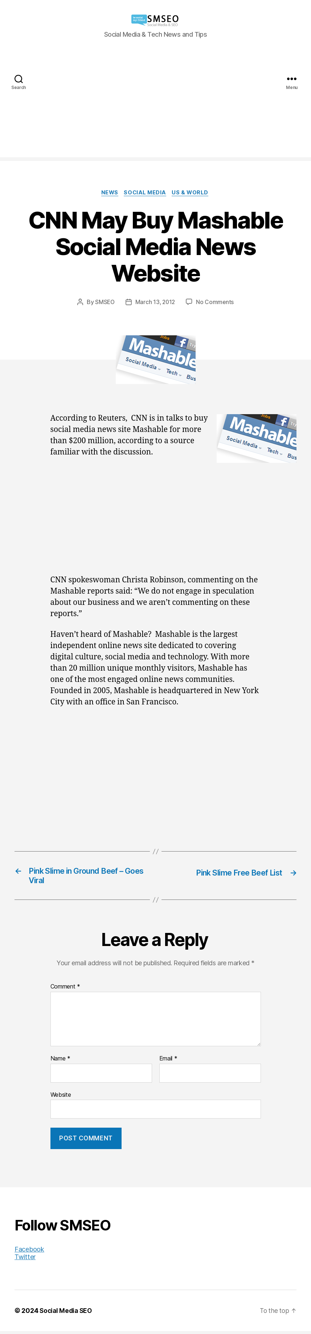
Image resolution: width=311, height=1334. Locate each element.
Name (60, 1061)
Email (168, 1061)
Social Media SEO (67, 1313)
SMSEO (104, 302)
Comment (65, 990)
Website (60, 1097)
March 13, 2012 (155, 302)
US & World (193, 193)
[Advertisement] (155, 106)
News (108, 193)
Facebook (29, 1252)
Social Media (146, 193)
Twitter (25, 1260)
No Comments (216, 302)
